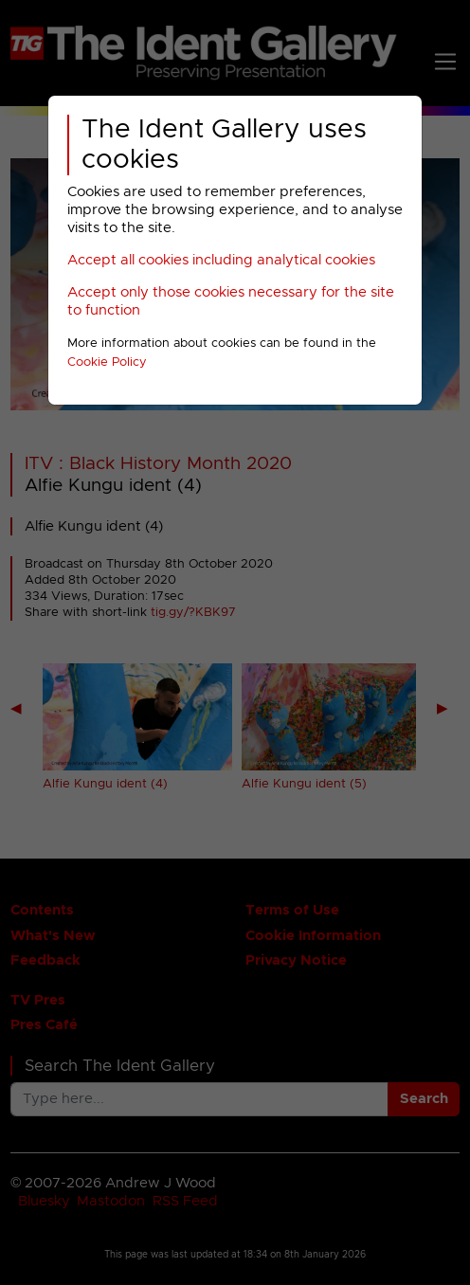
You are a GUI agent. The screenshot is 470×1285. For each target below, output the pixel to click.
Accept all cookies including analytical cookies (221, 260)
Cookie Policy (107, 362)
